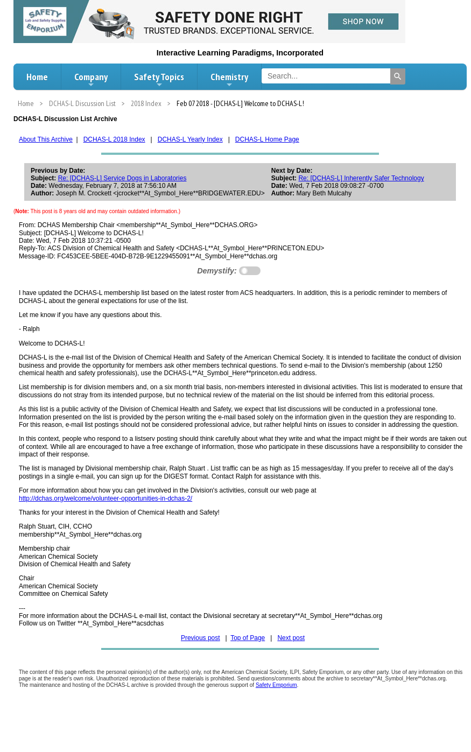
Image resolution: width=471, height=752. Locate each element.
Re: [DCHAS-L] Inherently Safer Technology (361, 178)
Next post (291, 638)
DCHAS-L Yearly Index (190, 139)
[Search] (397, 76)
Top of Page (247, 638)
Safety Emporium (276, 685)
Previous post (200, 638)
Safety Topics (159, 80)
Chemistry (229, 80)
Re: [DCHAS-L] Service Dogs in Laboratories (122, 178)
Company (91, 80)
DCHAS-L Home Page (267, 139)
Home (37, 77)
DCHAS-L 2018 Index (114, 139)
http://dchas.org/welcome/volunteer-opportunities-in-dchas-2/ (105, 498)
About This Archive (46, 139)
